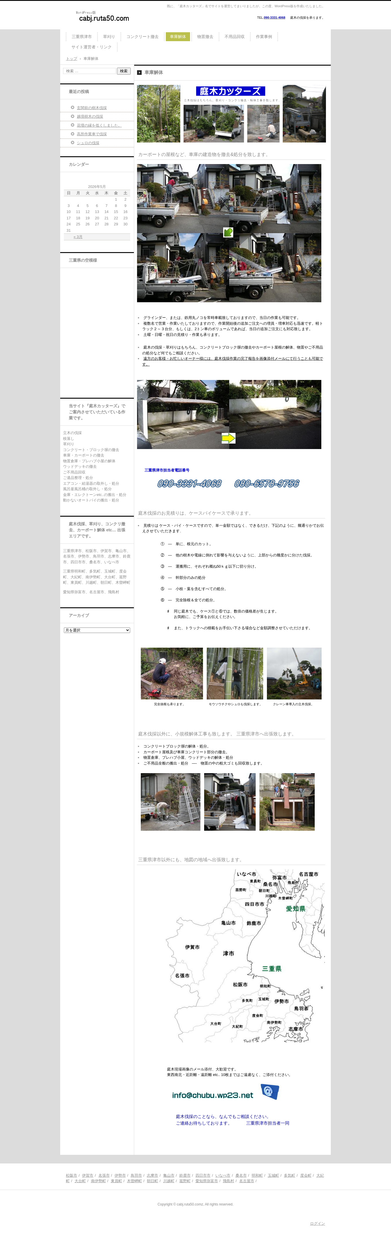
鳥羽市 (136, 1175)
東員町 (116, 1181)
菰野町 (185, 1181)
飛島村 (228, 1181)
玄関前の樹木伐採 (92, 108)
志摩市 (152, 1175)
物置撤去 (205, 36)
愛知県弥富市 (206, 1181)
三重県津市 (82, 36)
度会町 (306, 1175)
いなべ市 (222, 1175)
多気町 (289, 1175)
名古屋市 (246, 1181)
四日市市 (202, 1175)
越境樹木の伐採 (90, 116)
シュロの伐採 (88, 143)
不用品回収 (235, 36)
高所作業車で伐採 (92, 134)
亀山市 (168, 1175)
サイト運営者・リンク (91, 47)
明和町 (257, 1175)
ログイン (317, 1223)
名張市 (104, 1175)
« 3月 (78, 237)
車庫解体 (178, 36)
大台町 (80, 1181)
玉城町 (273, 1175)
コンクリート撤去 (142, 36)
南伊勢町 (98, 1181)
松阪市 (71, 1175)
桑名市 (241, 1175)
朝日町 (152, 1181)
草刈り (109, 36)
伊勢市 (120, 1175)
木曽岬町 (134, 1181)
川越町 (168, 1181)
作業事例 (264, 36)
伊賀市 (87, 1175)
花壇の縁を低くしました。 (99, 125)
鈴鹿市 (185, 1175)
